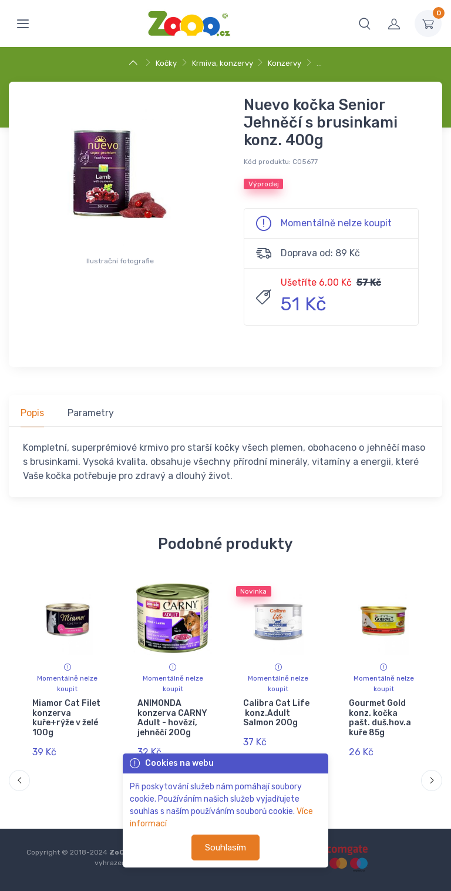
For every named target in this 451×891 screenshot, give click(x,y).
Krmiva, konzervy (222, 63)
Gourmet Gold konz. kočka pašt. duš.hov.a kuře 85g (379, 718)
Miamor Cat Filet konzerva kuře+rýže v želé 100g (66, 718)
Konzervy (284, 63)
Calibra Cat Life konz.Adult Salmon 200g (276, 713)
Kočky (166, 63)
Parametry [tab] (91, 412)
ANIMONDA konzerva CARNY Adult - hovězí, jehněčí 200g (172, 718)
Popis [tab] (32, 412)
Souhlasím (225, 847)
